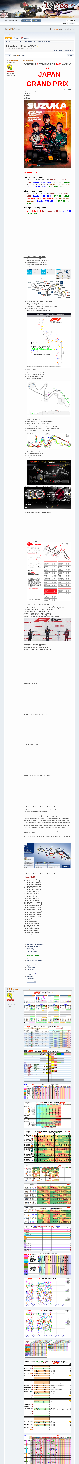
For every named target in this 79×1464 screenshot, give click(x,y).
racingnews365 (31, 981)
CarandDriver (31, 967)
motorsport (30, 978)
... (22, 55)
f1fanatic (29, 980)
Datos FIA (30, 948)
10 (24, 55)
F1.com (29, 974)
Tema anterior (58, 50)
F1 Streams (30, 959)
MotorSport (30, 969)
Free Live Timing (32, 951)
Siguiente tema (68, 50)
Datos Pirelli (30, 950)
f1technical (30, 976)
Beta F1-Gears (12, 29)
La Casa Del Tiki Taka (33, 957)
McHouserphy (14, 60)
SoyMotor (30, 966)
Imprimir (70, 55)
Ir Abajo (8, 55)
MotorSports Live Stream (34, 960)
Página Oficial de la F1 (33, 946)
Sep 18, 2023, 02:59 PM (28, 60)
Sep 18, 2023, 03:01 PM (28, 989)
